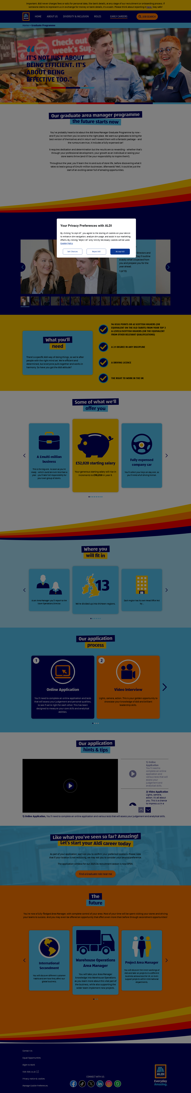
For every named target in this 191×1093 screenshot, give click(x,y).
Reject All (96, 251)
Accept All (120, 251)
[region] (96, 238)
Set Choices (72, 251)
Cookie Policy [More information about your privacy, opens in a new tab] (66, 243)
